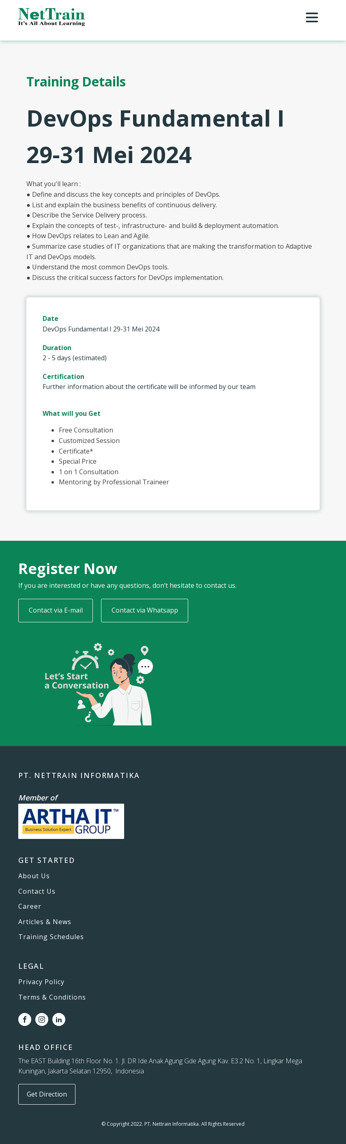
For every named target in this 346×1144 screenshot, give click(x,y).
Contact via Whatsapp (145, 610)
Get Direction (47, 1094)
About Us (34, 876)
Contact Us (37, 891)
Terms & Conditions (52, 997)
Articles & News (44, 922)
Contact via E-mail (56, 610)
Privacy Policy (41, 982)
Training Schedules (51, 937)
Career (29, 906)
